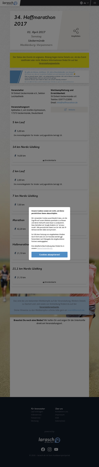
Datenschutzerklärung (44, 248)
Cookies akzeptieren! (49, 254)
